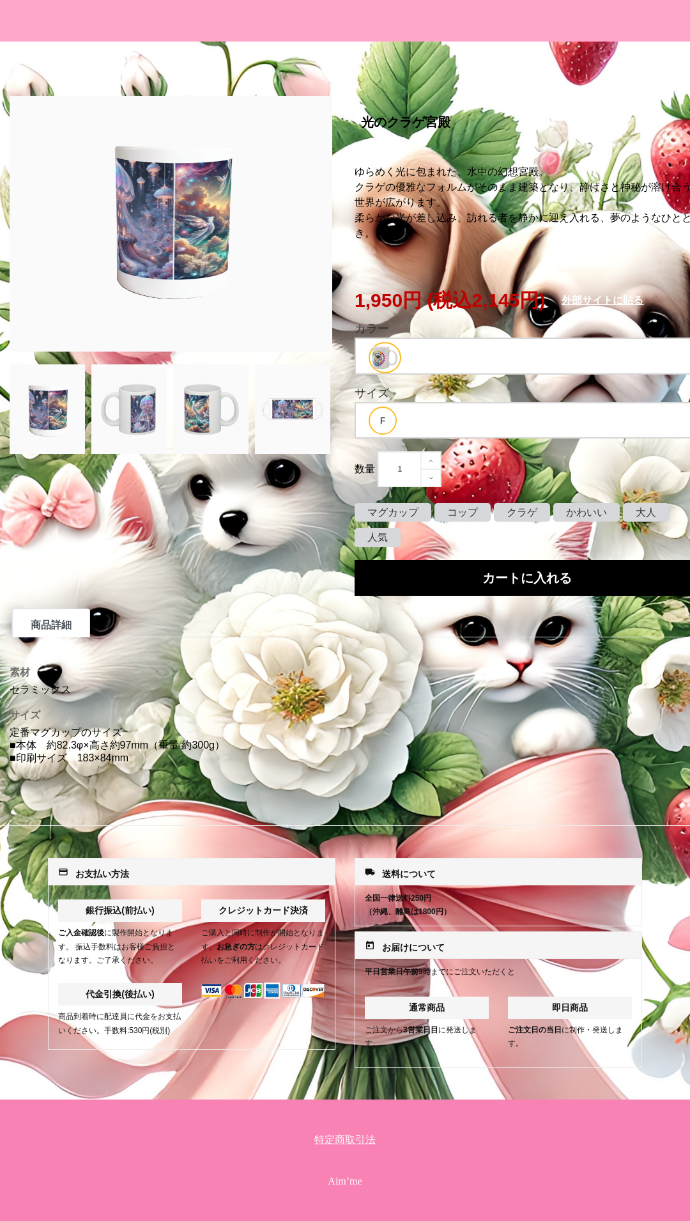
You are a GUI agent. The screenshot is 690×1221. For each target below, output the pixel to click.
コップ (462, 512)
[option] (385, 357)
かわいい (586, 512)
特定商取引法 (345, 1139)
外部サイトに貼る (602, 300)
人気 (377, 537)
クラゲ (522, 512)
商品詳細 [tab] (51, 624)
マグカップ (392, 512)
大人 (646, 512)
